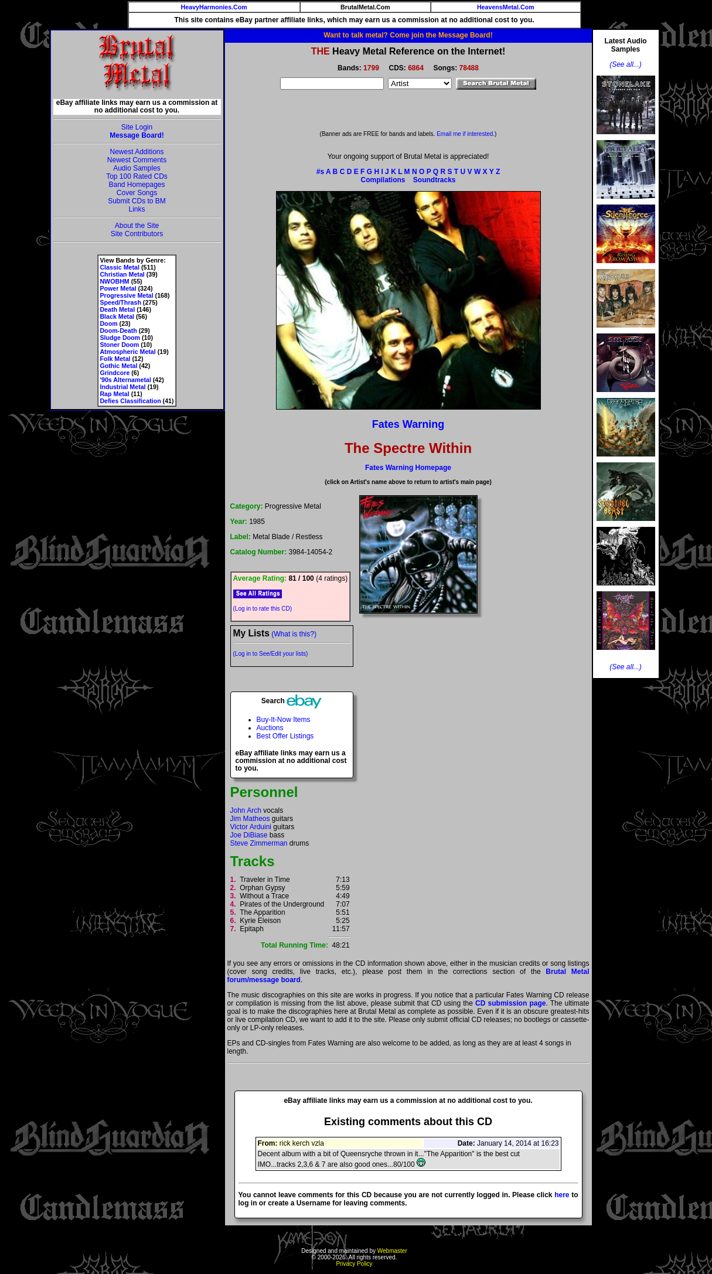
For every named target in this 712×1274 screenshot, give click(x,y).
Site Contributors (137, 234)
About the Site (137, 226)
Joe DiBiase (249, 835)
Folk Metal (115, 358)
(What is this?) (293, 634)
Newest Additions (136, 152)
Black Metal (117, 316)
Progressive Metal (126, 295)
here (561, 1195)
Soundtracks (434, 180)
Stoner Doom (119, 344)
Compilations (382, 180)
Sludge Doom (120, 337)
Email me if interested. (466, 134)
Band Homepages (136, 184)
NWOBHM (114, 281)
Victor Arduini (250, 827)
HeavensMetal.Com (505, 7)
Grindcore (115, 372)
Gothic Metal (118, 365)
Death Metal (117, 309)
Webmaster (392, 1251)
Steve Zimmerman (259, 843)
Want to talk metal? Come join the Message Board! (407, 35)
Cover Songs (137, 193)
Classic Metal (119, 267)
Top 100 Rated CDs (137, 176)
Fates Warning (408, 424)
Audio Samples (137, 168)
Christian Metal (122, 274)
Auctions (270, 728)
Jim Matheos (250, 819)
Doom (108, 323)
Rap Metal (114, 393)
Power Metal (118, 288)
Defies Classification (130, 400)
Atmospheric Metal (127, 351)
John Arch (245, 810)
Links (136, 209)
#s (320, 172)
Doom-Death (118, 330)
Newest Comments (136, 160)
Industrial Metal (122, 386)
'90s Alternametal (125, 379)
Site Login (136, 127)
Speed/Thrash (120, 302)
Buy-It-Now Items (284, 720)
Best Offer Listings (285, 736)
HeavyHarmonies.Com (214, 7)
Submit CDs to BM (137, 201)
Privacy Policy (354, 1264)
